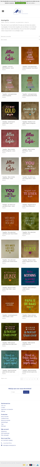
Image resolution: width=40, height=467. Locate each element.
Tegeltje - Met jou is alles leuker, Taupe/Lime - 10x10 (29, 260)
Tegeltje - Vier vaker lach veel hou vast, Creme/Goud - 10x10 (9, 260)
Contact (3, 407)
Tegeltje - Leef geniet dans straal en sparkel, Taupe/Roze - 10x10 (9, 95)
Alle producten (4, 416)
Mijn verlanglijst (5, 435)
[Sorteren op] (20, 36)
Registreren (4, 431)
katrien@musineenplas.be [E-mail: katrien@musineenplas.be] (9, 445)
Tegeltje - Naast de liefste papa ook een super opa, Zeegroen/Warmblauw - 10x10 (9, 371)
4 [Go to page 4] (29, 378)
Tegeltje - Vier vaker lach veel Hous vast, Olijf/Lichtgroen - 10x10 (28, 233)
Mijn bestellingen (5, 433)
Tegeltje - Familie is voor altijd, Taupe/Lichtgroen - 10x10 (29, 122)
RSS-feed (3, 426)
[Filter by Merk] (20, 39)
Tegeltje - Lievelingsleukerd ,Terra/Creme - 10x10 (9, 315)
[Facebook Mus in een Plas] (18, 396)
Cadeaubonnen (5, 418)
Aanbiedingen (4, 422)
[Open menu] (3, 11)
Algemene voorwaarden (7, 409)
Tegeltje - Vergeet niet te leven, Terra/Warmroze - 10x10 (29, 205)
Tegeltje (26, 22)
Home (2, 22)
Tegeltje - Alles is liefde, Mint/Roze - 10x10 (28, 150)
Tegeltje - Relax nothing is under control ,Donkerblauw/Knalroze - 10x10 (29, 288)
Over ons (3, 405)
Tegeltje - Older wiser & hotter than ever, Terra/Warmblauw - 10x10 (29, 343)
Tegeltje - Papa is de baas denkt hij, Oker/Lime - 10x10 (29, 315)
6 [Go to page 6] (34, 378)
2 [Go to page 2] (24, 378)
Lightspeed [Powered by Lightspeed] (23, 463)
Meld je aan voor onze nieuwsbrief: (20, 388)
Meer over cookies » (30, 3)
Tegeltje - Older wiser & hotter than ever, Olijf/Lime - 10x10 (9, 343)
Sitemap (3, 411)
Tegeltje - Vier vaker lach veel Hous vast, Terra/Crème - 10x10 (9, 233)
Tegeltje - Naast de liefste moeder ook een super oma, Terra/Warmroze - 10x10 (29, 371)
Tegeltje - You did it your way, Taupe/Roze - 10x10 (29, 177)
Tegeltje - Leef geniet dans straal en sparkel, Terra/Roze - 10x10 (30, 67)
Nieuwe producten (5, 420)
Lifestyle (7, 22)
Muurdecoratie (20, 22)
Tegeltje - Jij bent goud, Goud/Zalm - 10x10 (8, 122)
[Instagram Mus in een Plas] (21, 396)
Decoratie (12, 22)
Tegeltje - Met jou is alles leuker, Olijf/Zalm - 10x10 (9, 288)
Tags (2, 424)
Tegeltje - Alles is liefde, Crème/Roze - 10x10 (8, 177)
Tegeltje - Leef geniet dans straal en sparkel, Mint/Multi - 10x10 (29, 95)
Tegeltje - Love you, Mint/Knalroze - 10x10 (8, 67)
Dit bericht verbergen (20, 3)
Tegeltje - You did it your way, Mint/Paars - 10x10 (8, 205)
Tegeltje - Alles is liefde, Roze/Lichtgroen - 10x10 (8, 150)
